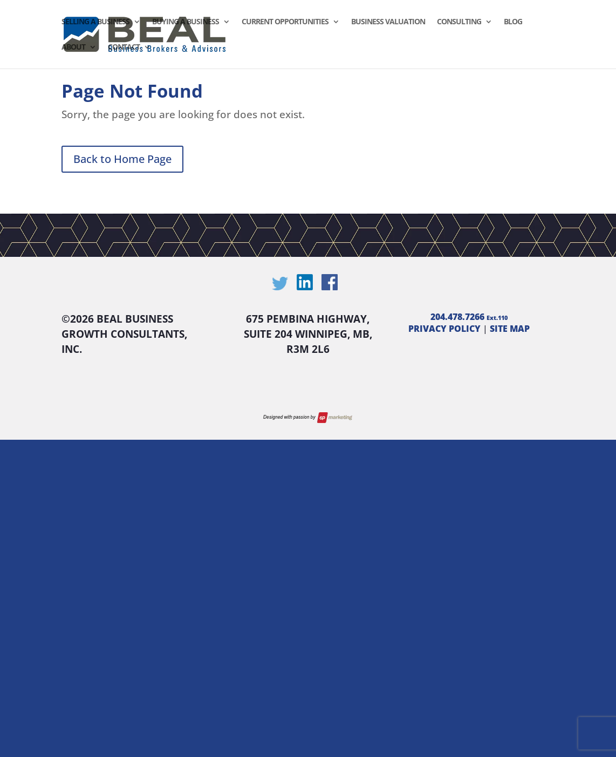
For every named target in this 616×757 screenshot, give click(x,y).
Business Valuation (388, 22)
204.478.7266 (469, 317)
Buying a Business (185, 22)
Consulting (459, 22)
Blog (513, 22)
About (73, 47)
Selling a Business (95, 22)
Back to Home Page (122, 159)
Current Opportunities (285, 22)
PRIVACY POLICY (444, 329)
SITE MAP (510, 329)
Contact (124, 47)
